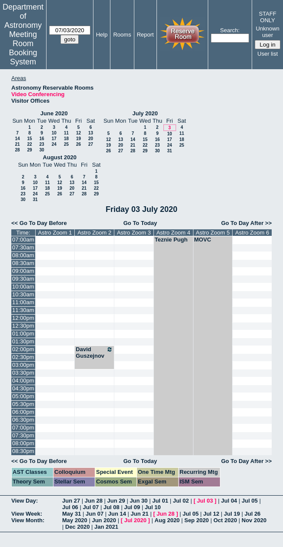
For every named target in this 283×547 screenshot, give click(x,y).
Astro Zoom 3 (134, 232)
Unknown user (267, 31)
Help (102, 34)
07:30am (23, 247)
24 (54, 144)
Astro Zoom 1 (55, 232)
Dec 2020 (77, 527)
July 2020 (145, 113)
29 (29, 150)
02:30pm (23, 357)
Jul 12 (211, 513)
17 (54, 138)
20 (90, 138)
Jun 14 (117, 513)
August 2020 (60, 157)
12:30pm (23, 325)
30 (41, 150)
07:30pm (23, 435)
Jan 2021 (106, 527)
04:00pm (23, 380)
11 (66, 133)
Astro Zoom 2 (94, 232)
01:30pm (23, 341)
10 (54, 133)
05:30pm (23, 404)
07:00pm (23, 427)
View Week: (26, 513)
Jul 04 (229, 500)
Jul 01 (160, 500)
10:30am (23, 294)
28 (17, 150)
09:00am (23, 271)
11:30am (23, 310)
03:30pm (23, 372)
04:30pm (23, 388)
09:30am (23, 278)
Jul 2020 (135, 520)
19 (78, 138)
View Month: (27, 520)
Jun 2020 (104, 520)
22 (29, 144)
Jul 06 (70, 507)
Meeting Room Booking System (23, 48)
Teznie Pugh (171, 239)
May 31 (71, 513)
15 (29, 138)
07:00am (23, 239)
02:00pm (23, 349)
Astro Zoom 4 (173, 232)
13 (90, 133)
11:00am (23, 302)
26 (78, 144)
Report (145, 34)
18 (66, 138)
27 (90, 144)
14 (17, 138)
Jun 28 (94, 500)
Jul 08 (111, 507)
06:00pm (23, 412)
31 (169, 150)
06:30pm (23, 419)
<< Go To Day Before (39, 223)
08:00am (23, 255)
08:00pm (23, 443)
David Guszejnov (94, 352)
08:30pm (23, 451)
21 (17, 144)
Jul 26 (252, 513)
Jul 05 (250, 500)
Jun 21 (140, 513)
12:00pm (23, 318)
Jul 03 (205, 500)
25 (66, 144)
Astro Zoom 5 (213, 232)
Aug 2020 (167, 520)
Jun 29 (116, 500)
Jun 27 (71, 500)
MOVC (202, 239)
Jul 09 (132, 507)
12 (78, 133)
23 (41, 144)
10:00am (23, 286)
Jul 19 (232, 513)
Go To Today (140, 223)
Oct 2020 (225, 520)
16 (41, 138)
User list (267, 53)
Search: (230, 30)
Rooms (122, 34)
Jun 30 (138, 500)
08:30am (23, 263)
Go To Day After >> (246, 223)
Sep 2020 (196, 520)
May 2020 (74, 520)
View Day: (24, 500)
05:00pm (23, 396)
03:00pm (23, 365)
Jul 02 (181, 500)
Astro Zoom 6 (252, 232)
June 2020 (54, 113)
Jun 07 (94, 513)
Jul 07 (91, 507)
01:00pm (23, 333)
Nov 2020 (254, 520)
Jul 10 (153, 507)
